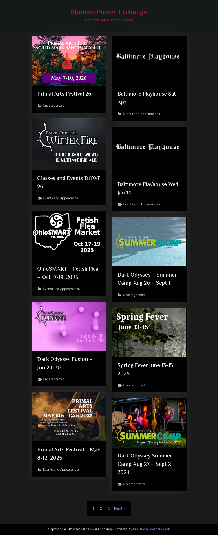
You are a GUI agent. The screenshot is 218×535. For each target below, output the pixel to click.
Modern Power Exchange (109, 12)
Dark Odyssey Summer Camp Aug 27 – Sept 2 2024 (145, 464)
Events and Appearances (141, 114)
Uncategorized (54, 106)
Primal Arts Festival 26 (64, 94)
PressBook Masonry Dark (151, 529)
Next (118, 508)
